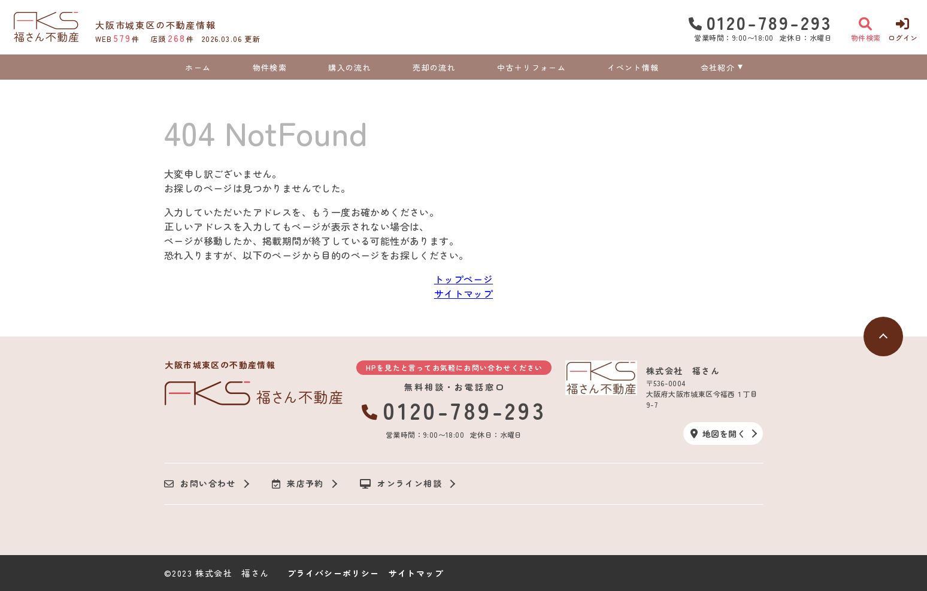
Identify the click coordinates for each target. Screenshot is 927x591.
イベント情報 (633, 67)
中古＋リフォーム (531, 67)
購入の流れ (349, 67)
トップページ (463, 279)
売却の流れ (434, 67)
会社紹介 (718, 67)
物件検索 (270, 67)
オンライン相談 (401, 484)
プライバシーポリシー (333, 573)
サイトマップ (463, 293)
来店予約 (298, 484)
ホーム (198, 67)
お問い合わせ (200, 484)
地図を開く (718, 434)
